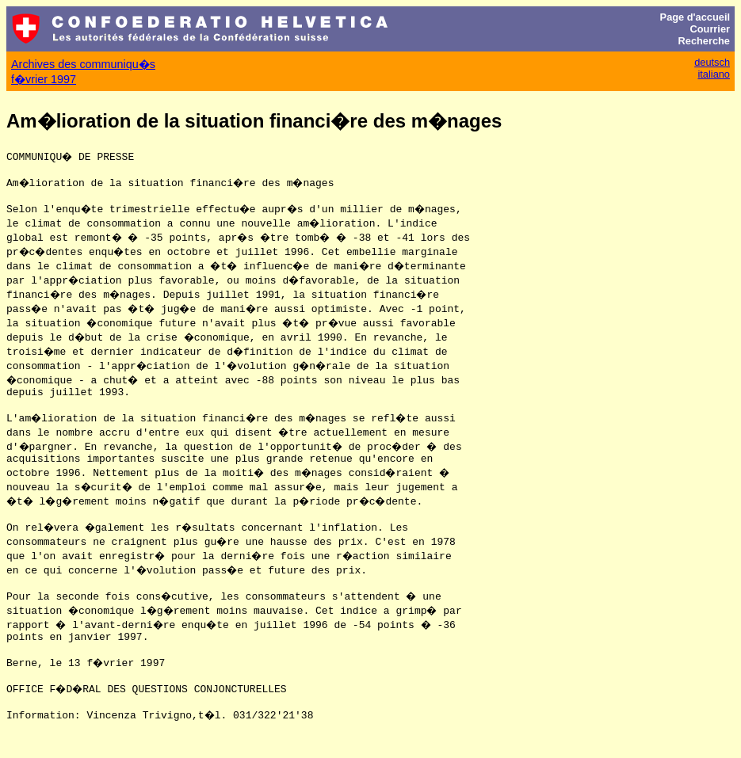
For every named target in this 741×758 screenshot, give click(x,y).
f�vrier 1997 (43, 79)
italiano (713, 74)
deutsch (712, 62)
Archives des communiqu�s (83, 64)
